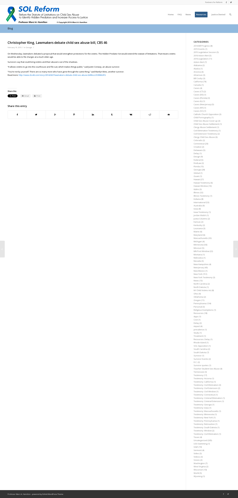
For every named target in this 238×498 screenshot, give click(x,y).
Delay (196, 153)
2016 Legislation (201, 58)
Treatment (198, 336)
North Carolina (200, 283)
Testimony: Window (203, 430)
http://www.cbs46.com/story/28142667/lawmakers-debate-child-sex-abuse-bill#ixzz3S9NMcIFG (62, 75)
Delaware (198, 150)
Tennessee (199, 371)
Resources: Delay (202, 339)
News (196, 280)
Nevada (197, 261)
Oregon (197, 300)
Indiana (197, 199)
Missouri (198, 248)
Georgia (29, 47)
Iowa (196, 208)
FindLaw (197, 163)
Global (197, 173)
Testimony (198, 375)
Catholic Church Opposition (206, 114)
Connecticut (199, 143)
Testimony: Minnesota (204, 414)
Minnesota (199, 244)
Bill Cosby (198, 78)
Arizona (197, 71)
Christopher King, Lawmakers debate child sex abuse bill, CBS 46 (57, 42)
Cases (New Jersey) (202, 104)
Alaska (197, 68)
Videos (197, 456)
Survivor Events (201, 359)
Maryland (198, 235)
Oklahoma (198, 296)
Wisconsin (198, 469)
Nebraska (198, 257)
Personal (198, 306)
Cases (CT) (198, 91)
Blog (10, 28)
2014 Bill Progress (202, 45)
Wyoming (198, 476)
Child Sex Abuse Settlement (206, 124)
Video (196, 453)
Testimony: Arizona (202, 378)
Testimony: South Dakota (205, 427)
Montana (198, 254)
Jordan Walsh (200, 215)
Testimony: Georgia (203, 404)
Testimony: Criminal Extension (207, 401)
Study (196, 332)
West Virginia (200, 466)
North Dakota (200, 287)
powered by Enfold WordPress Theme (47, 494)
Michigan (198, 241)
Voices (197, 460)
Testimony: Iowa (201, 407)
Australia (198, 205)
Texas (196, 437)
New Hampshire (201, 264)
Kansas (197, 221)
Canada (197, 85)
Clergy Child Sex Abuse (204, 137)
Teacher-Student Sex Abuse (207, 368)
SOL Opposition (201, 345)
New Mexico (199, 270)
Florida (197, 166)
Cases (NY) (198, 107)
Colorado (198, 140)
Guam (196, 176)
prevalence (199, 329)
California (198, 81)
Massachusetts (201, 238)
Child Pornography (202, 117)
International (200, 202)
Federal (197, 160)
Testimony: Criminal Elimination (208, 398)
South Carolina (200, 349)
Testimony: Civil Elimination (206, 385)
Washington (199, 463)
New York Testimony (203, 277)
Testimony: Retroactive (204, 424)
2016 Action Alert (201, 55)
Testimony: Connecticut (204, 394)
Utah (196, 447)
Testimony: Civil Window (205, 391)
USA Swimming (200, 443)
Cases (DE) (198, 94)
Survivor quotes (201, 365)
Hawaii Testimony (202, 182)
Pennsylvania (200, 303)
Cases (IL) (198, 101)
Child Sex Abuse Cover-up (206, 120)
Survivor (197, 355)
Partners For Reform (213, 2)
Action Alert (199, 62)
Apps (196, 316)
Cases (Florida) (200, 98)
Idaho (196, 189)
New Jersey (199, 267)
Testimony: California (203, 381)
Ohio (196, 293)
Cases (196, 88)
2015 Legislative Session (205, 52)
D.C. (195, 362)
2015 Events (199, 49)
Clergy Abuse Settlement (205, 127)
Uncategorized (200, 440)
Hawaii (197, 179)
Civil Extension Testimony (205, 133)
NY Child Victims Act (202, 290)
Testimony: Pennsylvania (205, 420)
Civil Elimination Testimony (206, 130)
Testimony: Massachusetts (206, 411)
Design (197, 156)
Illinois (196, 192)
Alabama (198, 65)
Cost (196, 319)
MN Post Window (201, 251)
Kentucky (198, 225)
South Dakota (200, 352)
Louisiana (198, 228)
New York (198, 274)
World (196, 473)
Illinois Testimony (201, 195)
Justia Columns (200, 218)
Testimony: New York (203, 417)
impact (197, 326)
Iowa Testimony (201, 212)
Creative (197, 146)
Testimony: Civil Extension (205, 388)
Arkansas (198, 75)
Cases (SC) (198, 111)
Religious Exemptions (203, 310)
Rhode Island (200, 342)
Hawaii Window (201, 186)
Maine (196, 231)
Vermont (198, 450)
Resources (199, 313)
